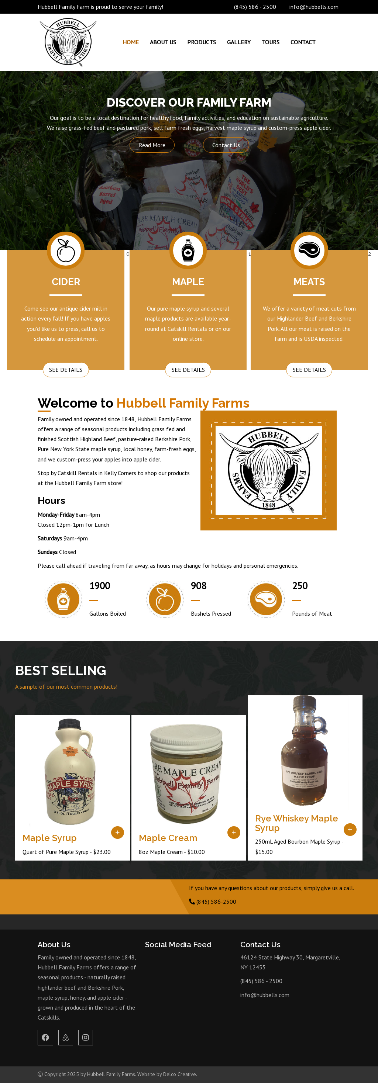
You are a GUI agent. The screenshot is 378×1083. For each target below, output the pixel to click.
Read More (152, 145)
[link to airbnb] (65, 1038)
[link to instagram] (85, 1038)
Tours (270, 42)
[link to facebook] (45, 1038)
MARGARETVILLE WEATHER (290, 1031)
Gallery (239, 42)
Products (201, 42)
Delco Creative (179, 1074)
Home (131, 42)
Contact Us (226, 145)
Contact (303, 42)
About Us (163, 42)
